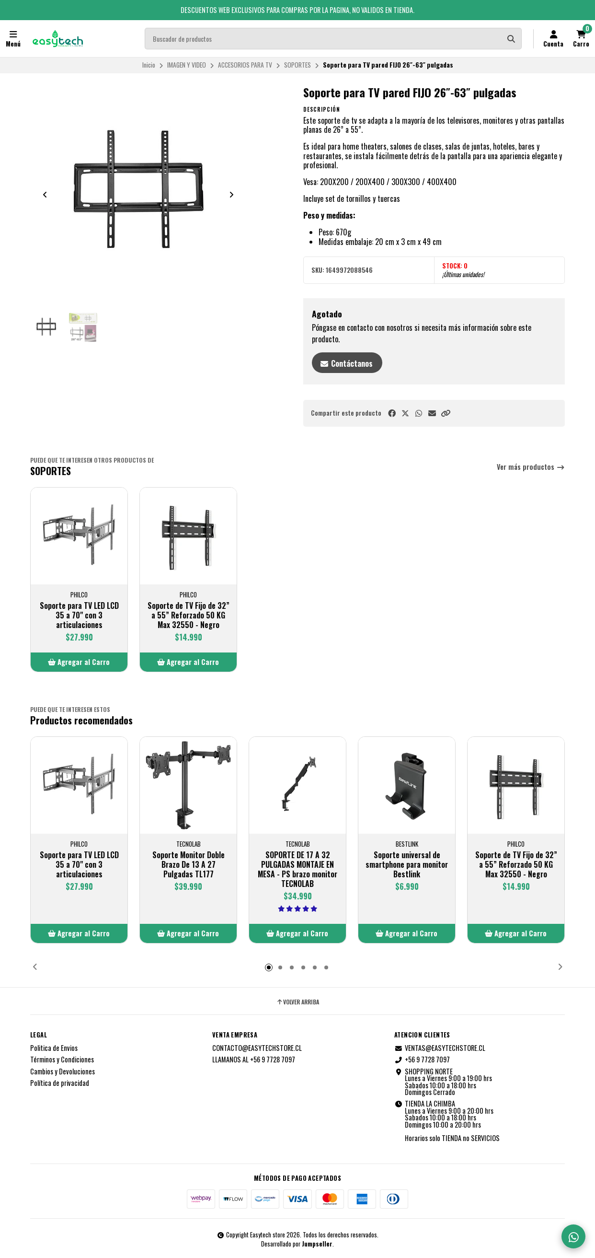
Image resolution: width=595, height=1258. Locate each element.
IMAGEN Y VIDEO (186, 65)
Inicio (148, 65)
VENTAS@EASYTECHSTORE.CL (439, 1048)
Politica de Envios (54, 1048)
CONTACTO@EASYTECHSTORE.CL (257, 1048)
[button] (445, 413)
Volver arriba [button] (297, 1002)
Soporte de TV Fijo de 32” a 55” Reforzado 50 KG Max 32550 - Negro (188, 615)
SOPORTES (297, 65)
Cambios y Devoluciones (62, 1071)
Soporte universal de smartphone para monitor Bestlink (407, 864)
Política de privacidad (59, 1083)
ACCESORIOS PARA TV (245, 65)
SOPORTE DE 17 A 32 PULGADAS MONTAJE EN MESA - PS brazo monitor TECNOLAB (297, 869)
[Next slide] (231, 194)
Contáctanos (346, 363)
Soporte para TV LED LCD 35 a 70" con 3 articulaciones (79, 615)
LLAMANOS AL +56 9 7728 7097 (253, 1059)
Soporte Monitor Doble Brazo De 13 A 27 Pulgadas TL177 (188, 864)
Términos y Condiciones (62, 1059)
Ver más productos (531, 467)
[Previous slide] (45, 194)
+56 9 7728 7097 (422, 1059)
